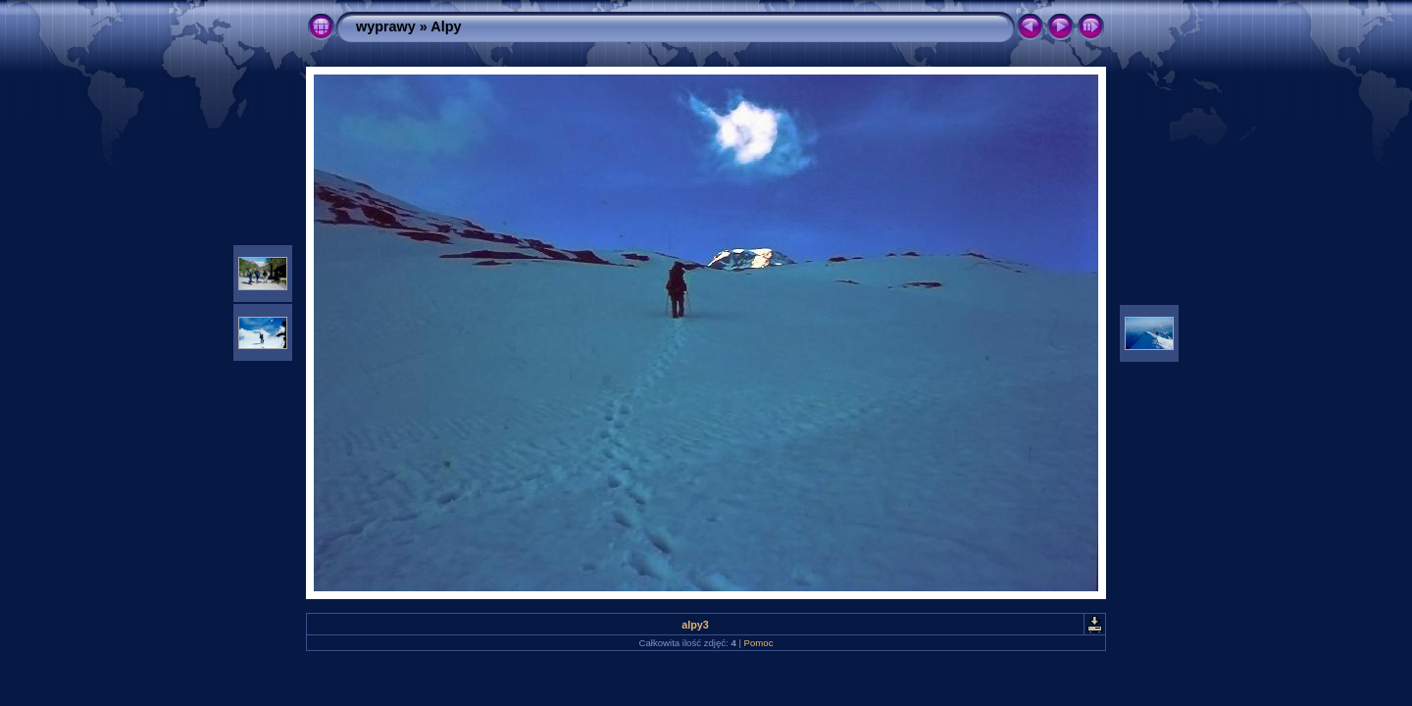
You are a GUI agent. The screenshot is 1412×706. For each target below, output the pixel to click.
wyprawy (386, 26)
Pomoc (759, 642)
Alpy (445, 26)
